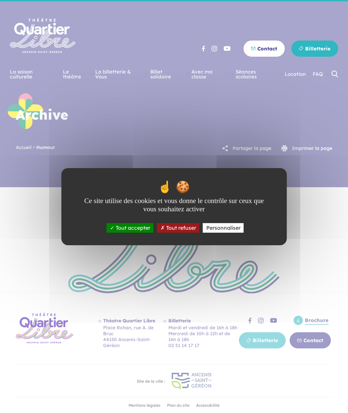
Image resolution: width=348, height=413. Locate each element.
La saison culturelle (21, 74)
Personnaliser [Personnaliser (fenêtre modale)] (223, 227)
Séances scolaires (246, 74)
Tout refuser (178, 227)
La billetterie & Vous (113, 74)
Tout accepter (130, 227)
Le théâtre (72, 74)
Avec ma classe (202, 74)
